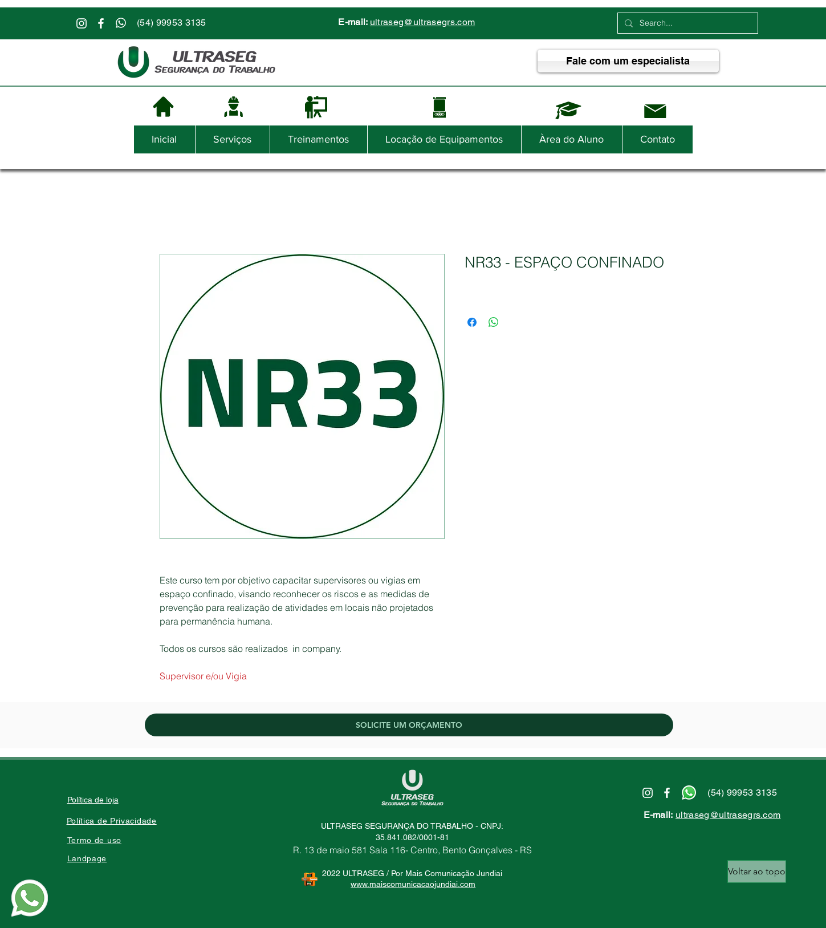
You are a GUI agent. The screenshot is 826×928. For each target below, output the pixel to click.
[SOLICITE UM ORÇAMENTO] (409, 725)
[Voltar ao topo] (756, 871)
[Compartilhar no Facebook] (472, 322)
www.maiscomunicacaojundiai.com (413, 884)
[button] (232, 139)
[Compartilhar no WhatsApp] (494, 322)
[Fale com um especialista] (628, 61)
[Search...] (687, 23)
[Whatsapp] (121, 23)
